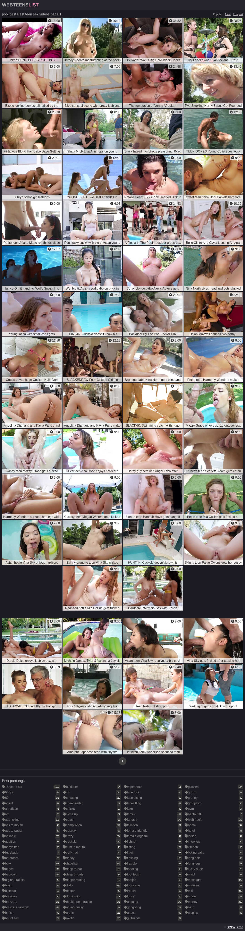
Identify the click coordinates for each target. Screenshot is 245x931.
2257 (240, 927)
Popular (217, 14)
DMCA (231, 927)
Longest (238, 14)
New (228, 14)
